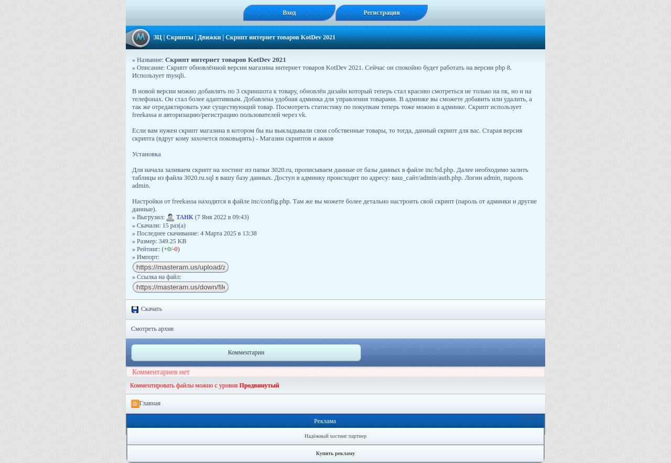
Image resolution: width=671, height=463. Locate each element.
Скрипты (179, 37)
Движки (209, 37)
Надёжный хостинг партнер (335, 436)
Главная (145, 404)
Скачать (146, 309)
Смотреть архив (152, 328)
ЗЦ (158, 37)
